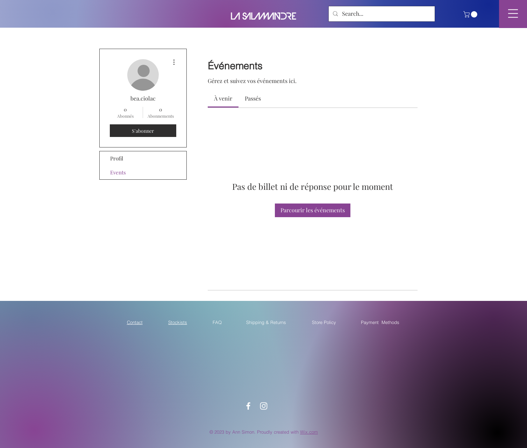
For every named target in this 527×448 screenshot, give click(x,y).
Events (118, 172)
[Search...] (381, 13)
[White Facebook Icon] (248, 406)
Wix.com (309, 432)
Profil (116, 158)
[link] (223, 98)
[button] (471, 14)
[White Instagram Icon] (264, 406)
